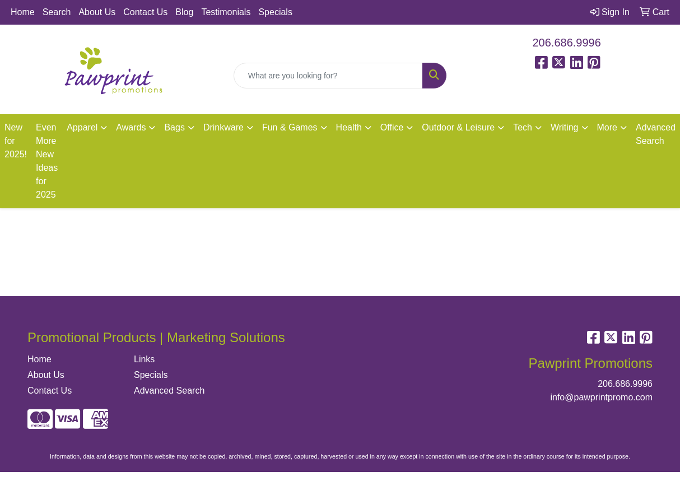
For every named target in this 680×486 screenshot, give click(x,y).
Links (144, 359)
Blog (184, 12)
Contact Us (145, 12)
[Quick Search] (328, 75)
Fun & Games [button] (290, 127)
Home (23, 12)
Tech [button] (522, 127)
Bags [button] (174, 127)
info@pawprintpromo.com (601, 397)
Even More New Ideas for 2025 (47, 161)
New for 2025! (15, 141)
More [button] (607, 127)
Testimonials (225, 12)
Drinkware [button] (223, 127)
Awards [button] (131, 127)
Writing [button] (565, 127)
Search (57, 12)
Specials (275, 12)
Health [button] (349, 127)
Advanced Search (169, 390)
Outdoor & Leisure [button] (458, 127)
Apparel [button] (82, 127)
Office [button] (392, 127)
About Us (96, 12)
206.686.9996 (567, 42)
